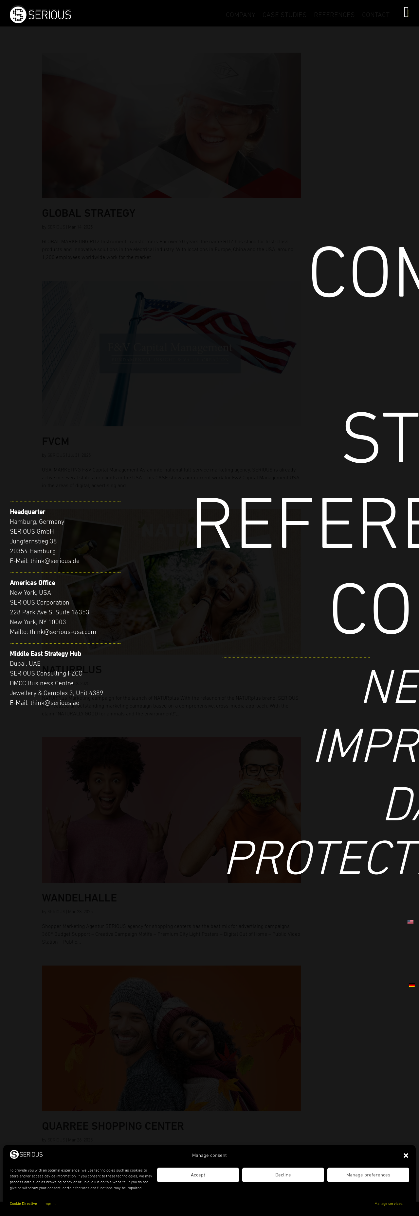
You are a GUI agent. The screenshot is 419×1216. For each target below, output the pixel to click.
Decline (283, 1175)
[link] (100, 21)
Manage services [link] (388, 1204)
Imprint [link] (50, 1204)
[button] (406, 1155)
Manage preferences (368, 1175)
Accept (198, 1175)
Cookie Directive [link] (23, 1204)
